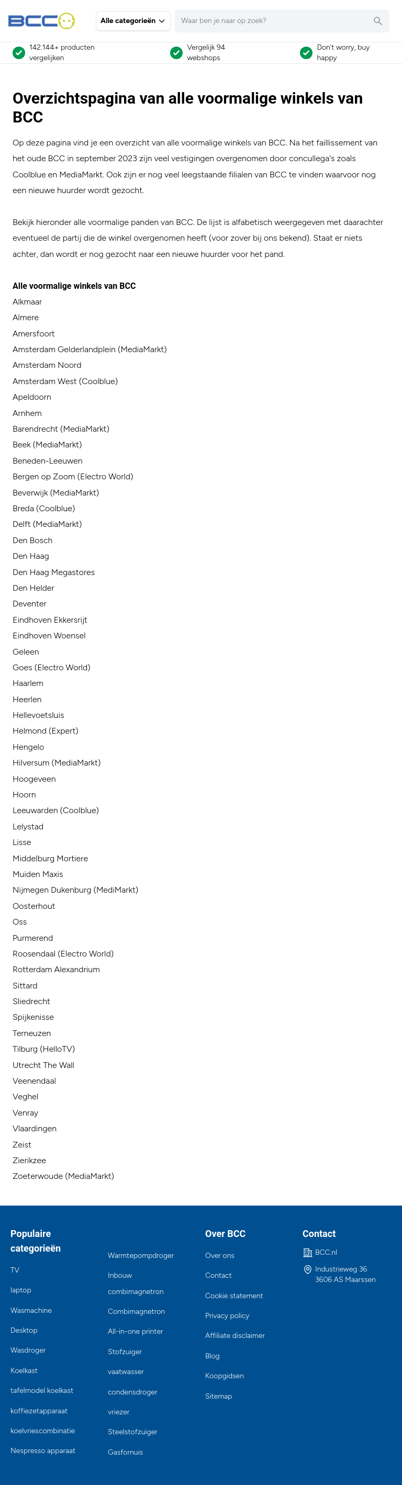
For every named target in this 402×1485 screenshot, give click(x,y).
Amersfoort (34, 334)
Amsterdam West (45, 381)
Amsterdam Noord (47, 365)
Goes (22, 667)
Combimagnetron (136, 1311)
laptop (20, 1290)
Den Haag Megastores (54, 572)
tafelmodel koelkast (41, 1390)
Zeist (22, 1145)
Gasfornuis (125, 1452)
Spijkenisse (33, 1017)
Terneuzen (32, 1033)
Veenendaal (34, 1081)
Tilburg (25, 1049)
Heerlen (27, 699)
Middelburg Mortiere (50, 858)
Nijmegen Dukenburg (52, 890)
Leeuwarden (35, 810)
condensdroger (132, 1392)
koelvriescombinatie (42, 1430)
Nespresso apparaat (42, 1450)
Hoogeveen (34, 779)
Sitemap (218, 1396)
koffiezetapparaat (39, 1411)
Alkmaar (27, 302)
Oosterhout (34, 906)
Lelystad (28, 826)
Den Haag (31, 556)
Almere (26, 317)
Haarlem (28, 683)
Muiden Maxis (38, 874)
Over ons (219, 1255)
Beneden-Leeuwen (48, 461)
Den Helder (33, 588)
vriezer (118, 1412)
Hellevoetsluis (38, 715)
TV (14, 1270)
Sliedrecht (31, 1001)
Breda (23, 508)
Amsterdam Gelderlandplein (64, 349)
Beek (22, 444)
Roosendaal (34, 954)
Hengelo (28, 747)
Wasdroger (28, 1350)
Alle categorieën (133, 20)
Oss (20, 922)
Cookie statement (234, 1295)
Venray (25, 1113)
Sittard (26, 986)
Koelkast (24, 1370)
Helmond (30, 731)
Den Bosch (32, 540)
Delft (22, 524)
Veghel (25, 1096)
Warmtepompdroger (141, 1255)
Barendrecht (35, 429)
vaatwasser (126, 1371)
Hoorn (24, 795)
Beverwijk (30, 493)
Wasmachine (31, 1310)
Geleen (26, 652)
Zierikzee (29, 1160)
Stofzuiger (125, 1351)
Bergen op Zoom (44, 476)
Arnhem (27, 413)
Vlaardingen (35, 1128)
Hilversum (31, 763)
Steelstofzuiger (133, 1431)
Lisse (22, 842)
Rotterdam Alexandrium (56, 969)
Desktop (24, 1330)
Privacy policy (227, 1315)
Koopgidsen (224, 1375)
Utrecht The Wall (43, 1065)
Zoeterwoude (38, 1176)
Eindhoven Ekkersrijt (50, 620)
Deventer (30, 604)
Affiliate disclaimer (235, 1335)
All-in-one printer (135, 1331)
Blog (212, 1356)
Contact (218, 1275)
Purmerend (33, 938)
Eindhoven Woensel (49, 635)
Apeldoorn (32, 397)
